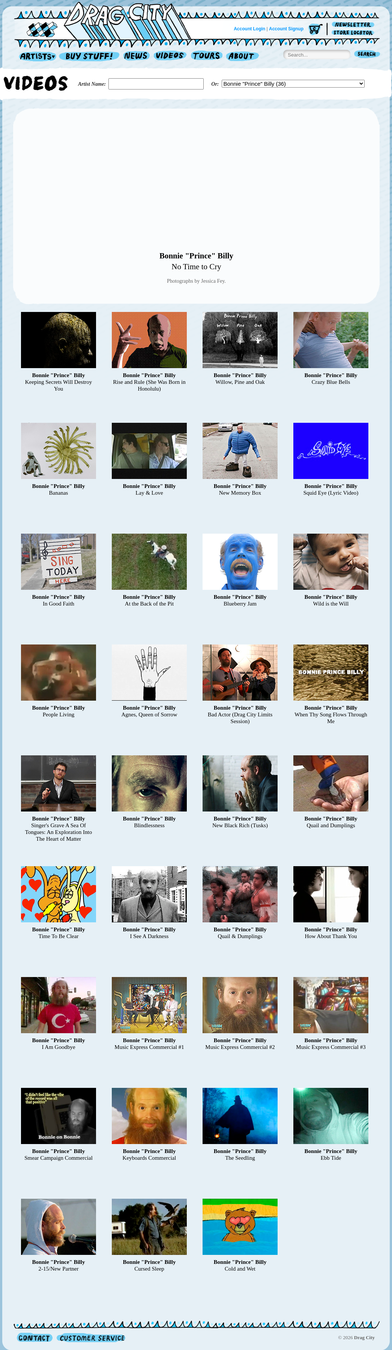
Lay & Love (149, 493)
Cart (315, 29)
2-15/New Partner (58, 1269)
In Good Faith (58, 604)
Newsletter (354, 25)
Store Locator (354, 33)
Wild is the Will (331, 604)
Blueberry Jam (240, 604)
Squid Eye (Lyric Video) (331, 493)
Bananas (58, 493)
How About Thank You (331, 936)
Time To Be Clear (59, 936)
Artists (35, 57)
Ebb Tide (331, 1158)
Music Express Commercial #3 (330, 1047)
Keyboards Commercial (149, 1158)
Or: (215, 84)
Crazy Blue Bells (331, 382)
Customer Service (90, 1337)
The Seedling (240, 1158)
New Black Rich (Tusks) (240, 825)
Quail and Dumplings (330, 825)
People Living (59, 715)
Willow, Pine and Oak (240, 382)
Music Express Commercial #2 (240, 1047)
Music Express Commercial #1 (149, 1047)
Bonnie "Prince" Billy (196, 255)
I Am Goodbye (58, 1047)
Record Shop (90, 57)
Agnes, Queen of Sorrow (149, 715)
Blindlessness (149, 825)
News (137, 57)
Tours (206, 57)
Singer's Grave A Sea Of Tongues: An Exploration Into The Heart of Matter (58, 832)
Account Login (249, 28)
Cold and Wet (240, 1269)
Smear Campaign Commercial (58, 1158)
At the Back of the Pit (149, 604)
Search (367, 55)
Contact (34, 1337)
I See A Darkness (149, 936)
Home (107, 20)
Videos (170, 57)
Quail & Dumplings (240, 936)
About (242, 57)
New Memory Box (240, 493)
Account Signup (286, 28)
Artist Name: (92, 84)
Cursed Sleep (149, 1269)
